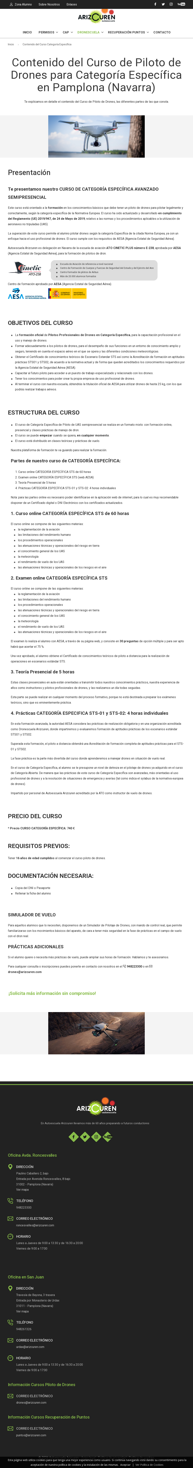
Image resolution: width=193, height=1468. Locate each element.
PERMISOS (48, 32)
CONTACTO (162, 32)
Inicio (11, 44)
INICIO (27, 32)
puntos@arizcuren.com (31, 1435)
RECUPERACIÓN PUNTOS (128, 32)
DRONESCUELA (90, 32)
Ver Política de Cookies (149, 1464)
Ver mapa (22, 1189)
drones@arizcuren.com (31, 1402)
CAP (68, 32)
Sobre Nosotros (49, 4)
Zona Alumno (21, 4)
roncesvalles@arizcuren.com (35, 1225)
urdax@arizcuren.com (30, 1347)
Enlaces (72, 4)
